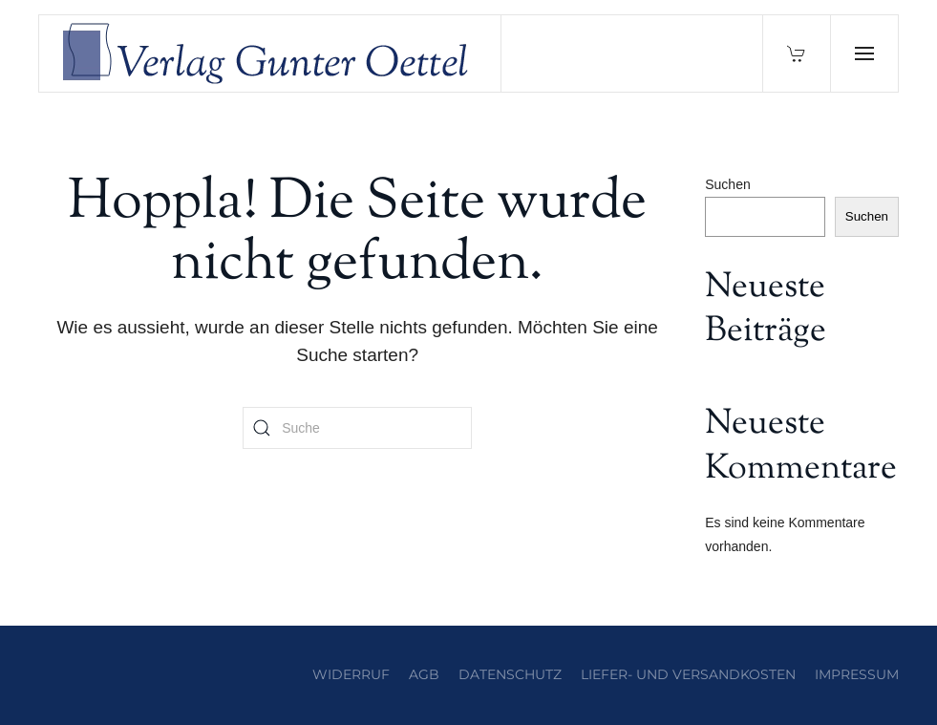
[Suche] (357, 428)
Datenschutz (510, 674)
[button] (864, 53)
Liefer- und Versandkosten (688, 674)
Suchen (727, 184)
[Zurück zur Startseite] (270, 53)
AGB (424, 674)
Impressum (857, 674)
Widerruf (351, 674)
